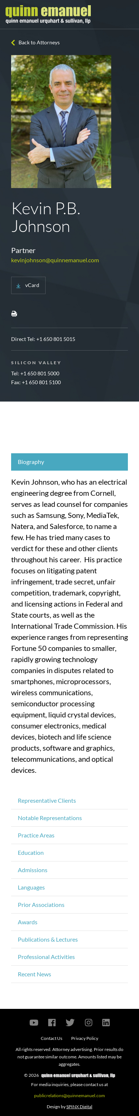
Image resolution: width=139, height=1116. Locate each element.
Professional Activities (46, 956)
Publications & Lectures (48, 939)
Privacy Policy (84, 1038)
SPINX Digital (79, 1106)
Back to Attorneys (39, 42)
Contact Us (51, 1038)
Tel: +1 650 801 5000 (35, 373)
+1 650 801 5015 (55, 339)
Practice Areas (36, 835)
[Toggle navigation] (126, 14)
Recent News (34, 973)
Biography (31, 461)
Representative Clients (47, 800)
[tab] (69, 462)
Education (31, 852)
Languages (31, 887)
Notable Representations (50, 817)
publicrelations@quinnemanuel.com (69, 1095)
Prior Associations (41, 904)
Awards (27, 921)
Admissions (32, 869)
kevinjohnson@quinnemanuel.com (55, 259)
